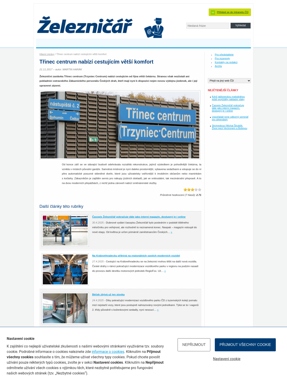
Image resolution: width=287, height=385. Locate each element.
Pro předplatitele (224, 54)
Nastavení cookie (226, 359)
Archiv (218, 66)
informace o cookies (108, 352)
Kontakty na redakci (226, 62)
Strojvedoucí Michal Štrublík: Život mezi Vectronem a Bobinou (229, 127)
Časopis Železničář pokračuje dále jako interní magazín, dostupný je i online (228, 108)
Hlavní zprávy (46, 54)
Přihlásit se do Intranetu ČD (232, 12)
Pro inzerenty (222, 58)
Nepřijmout (194, 345)
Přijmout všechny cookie (245, 345)
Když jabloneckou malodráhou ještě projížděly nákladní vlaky (228, 98)
